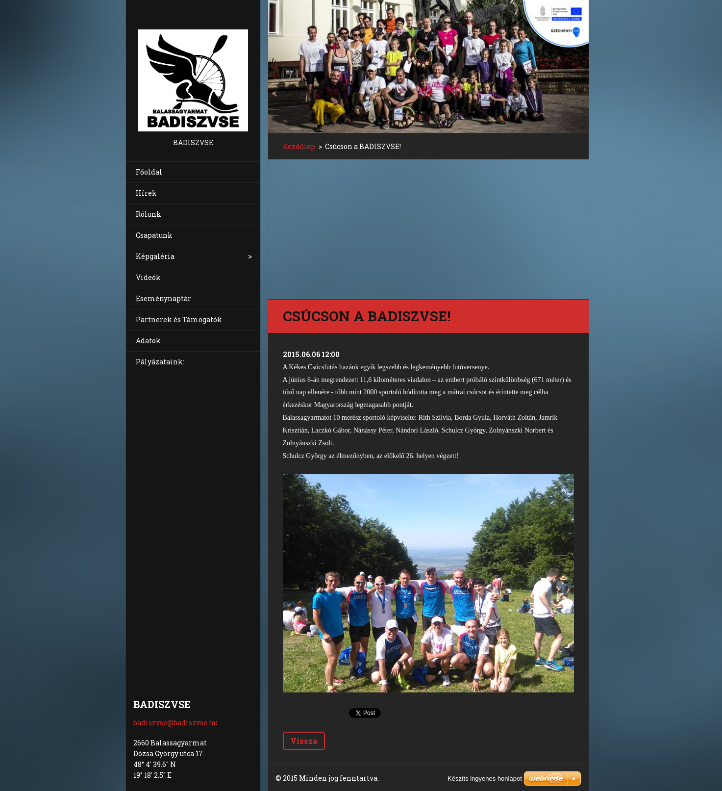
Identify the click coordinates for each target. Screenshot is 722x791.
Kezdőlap (299, 146)
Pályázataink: (160, 361)
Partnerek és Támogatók (179, 319)
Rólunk (148, 214)
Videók (148, 277)
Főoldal (149, 172)
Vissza (304, 741)
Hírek (146, 193)
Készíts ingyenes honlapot (485, 778)
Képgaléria (155, 256)
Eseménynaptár (163, 298)
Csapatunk (154, 235)
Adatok (148, 340)
